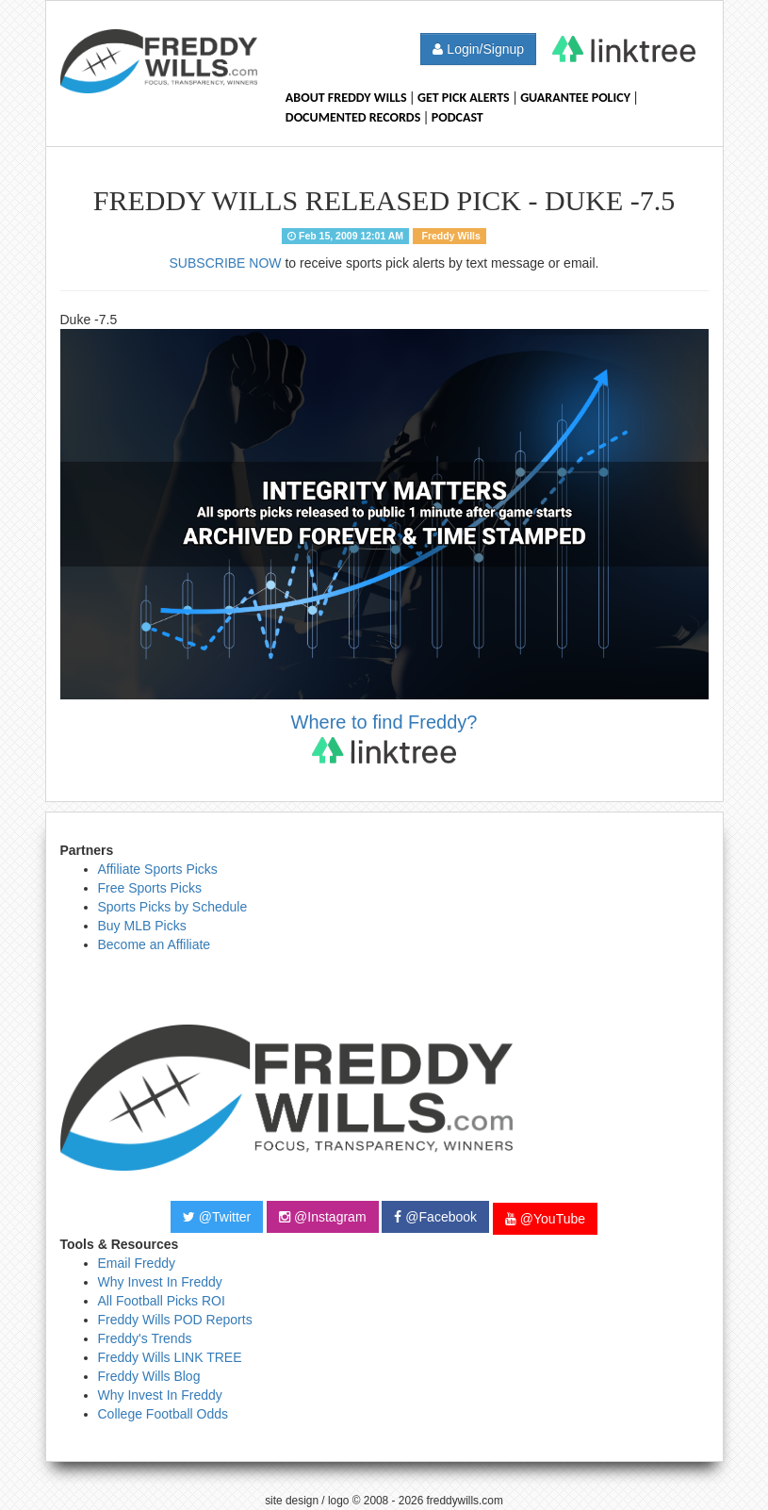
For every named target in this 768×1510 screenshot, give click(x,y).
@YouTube (545, 1218)
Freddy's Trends (145, 1338)
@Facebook (435, 1216)
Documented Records (353, 117)
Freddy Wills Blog (149, 1376)
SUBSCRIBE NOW (226, 263)
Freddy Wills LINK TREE (170, 1357)
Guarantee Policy (575, 98)
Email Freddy (136, 1263)
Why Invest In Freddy (160, 1281)
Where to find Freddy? (384, 737)
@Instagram (322, 1216)
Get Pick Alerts (463, 98)
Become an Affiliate (154, 944)
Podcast (457, 117)
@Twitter (217, 1216)
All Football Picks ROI (161, 1300)
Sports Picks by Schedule (173, 906)
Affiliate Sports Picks (158, 869)
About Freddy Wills (346, 98)
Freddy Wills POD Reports (175, 1319)
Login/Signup (478, 49)
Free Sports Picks (150, 887)
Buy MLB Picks (142, 925)
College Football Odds (163, 1413)
